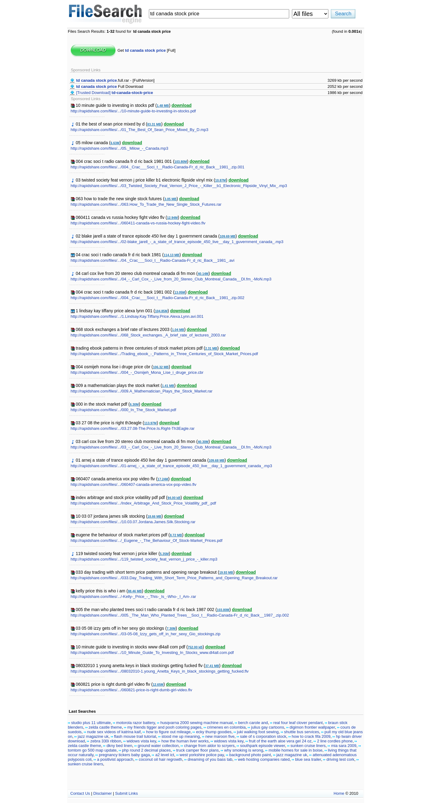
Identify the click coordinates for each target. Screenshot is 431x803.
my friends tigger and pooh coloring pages (164, 727)
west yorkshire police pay (202, 754)
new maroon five (219, 736)
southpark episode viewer (262, 745)
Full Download (109, 86)
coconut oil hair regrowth (160, 759)
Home (339, 793)
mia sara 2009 (343, 745)
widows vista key (141, 741)
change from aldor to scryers (209, 745)
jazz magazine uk (93, 736)
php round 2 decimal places (146, 750)
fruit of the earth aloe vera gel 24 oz (280, 741)
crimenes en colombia (226, 727)
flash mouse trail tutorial (135, 736)
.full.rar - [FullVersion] (115, 80)
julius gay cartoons (267, 727)
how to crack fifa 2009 (311, 736)
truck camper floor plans (197, 750)
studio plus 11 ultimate (91, 722)
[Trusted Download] (114, 92)
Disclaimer (102, 793)
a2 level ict (164, 754)
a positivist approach (115, 759)
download (181, 105)
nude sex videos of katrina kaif (114, 732)
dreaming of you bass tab (210, 759)
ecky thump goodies (214, 732)
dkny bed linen (119, 745)
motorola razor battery (135, 722)
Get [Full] (147, 50)
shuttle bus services (301, 732)
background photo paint (250, 754)
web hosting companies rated (263, 759)
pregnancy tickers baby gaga (124, 754)
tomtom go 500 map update (92, 750)
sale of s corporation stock (263, 736)
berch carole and (253, 722)
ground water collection (158, 745)
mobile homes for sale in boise (296, 750)
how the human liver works (185, 741)
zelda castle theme (105, 727)
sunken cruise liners (308, 745)
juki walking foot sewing (258, 732)
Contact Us (80, 793)
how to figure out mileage (168, 732)
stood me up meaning (180, 736)
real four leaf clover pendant (298, 722)
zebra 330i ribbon (105, 741)
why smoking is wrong (243, 750)
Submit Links (126, 793)
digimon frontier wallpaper (312, 727)
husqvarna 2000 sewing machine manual (196, 722)
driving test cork (340, 759)
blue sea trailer (308, 759)
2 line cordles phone (335, 741)
